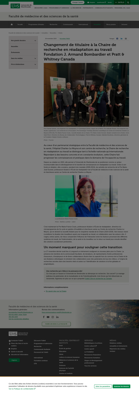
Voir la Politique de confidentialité (21, 389)
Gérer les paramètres (103, 386)
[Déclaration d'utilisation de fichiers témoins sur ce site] (69, 386)
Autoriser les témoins (121, 386)
